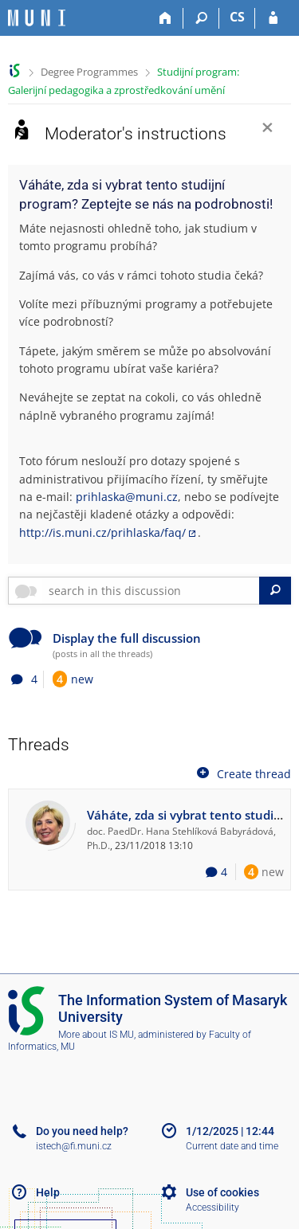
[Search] (201, 18)
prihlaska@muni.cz (127, 496)
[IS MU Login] (273, 18)
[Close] (267, 129)
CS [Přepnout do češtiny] (237, 16)
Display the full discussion (127, 638)
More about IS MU (96, 1034)
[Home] (165, 18)
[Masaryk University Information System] (36, 18)
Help (48, 1192)
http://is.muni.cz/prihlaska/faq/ (102, 532)
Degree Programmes (89, 72)
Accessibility (212, 1207)
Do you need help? (82, 1131)
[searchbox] (150, 591)
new (73, 679)
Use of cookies (222, 1192)
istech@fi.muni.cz (74, 1146)
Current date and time (232, 1146)
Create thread (242, 773)
